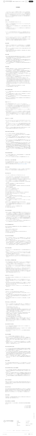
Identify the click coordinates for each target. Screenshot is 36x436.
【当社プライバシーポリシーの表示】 (22, 163)
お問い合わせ (31, 1)
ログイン (27, 1)
